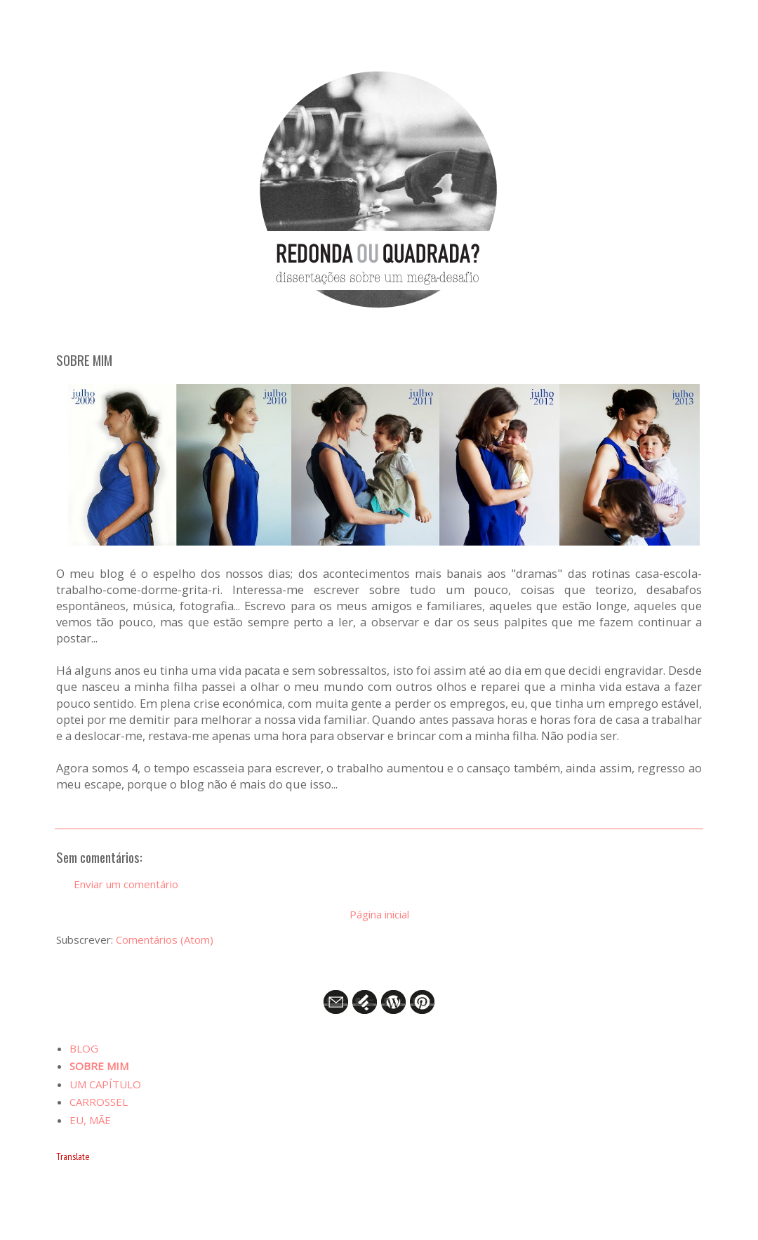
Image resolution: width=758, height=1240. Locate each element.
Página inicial (379, 914)
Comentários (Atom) (164, 939)
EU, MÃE (90, 1120)
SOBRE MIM (98, 1066)
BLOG (83, 1048)
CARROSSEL (98, 1102)
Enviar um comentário (126, 884)
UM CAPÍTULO (105, 1084)
